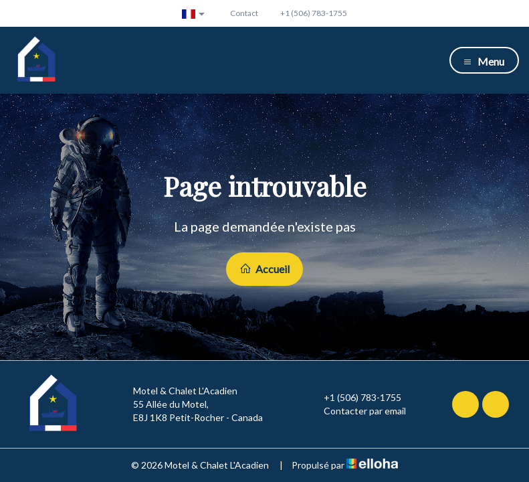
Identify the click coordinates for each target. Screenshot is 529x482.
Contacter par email (357, 411)
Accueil (264, 268)
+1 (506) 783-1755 (354, 398)
